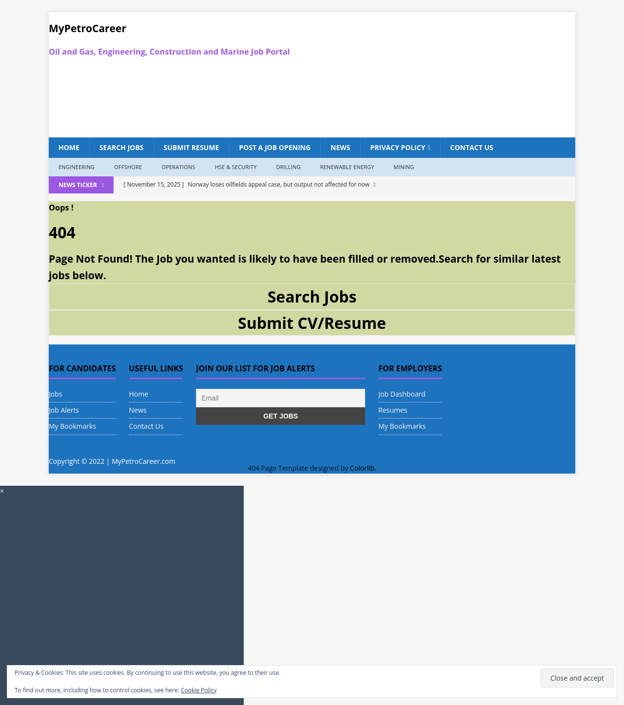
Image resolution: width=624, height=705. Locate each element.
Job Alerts (64, 410)
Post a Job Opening (275, 147)
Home (68, 147)
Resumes (392, 410)
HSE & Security (235, 167)
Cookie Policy (198, 690)
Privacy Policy (398, 147)
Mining (404, 167)
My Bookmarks (72, 426)
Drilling (288, 167)
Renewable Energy (347, 167)
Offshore (128, 167)
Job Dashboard (402, 394)
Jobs (55, 394)
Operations (178, 167)
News (340, 147)
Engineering (76, 167)
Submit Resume (191, 147)
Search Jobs (121, 147)
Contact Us (471, 147)
